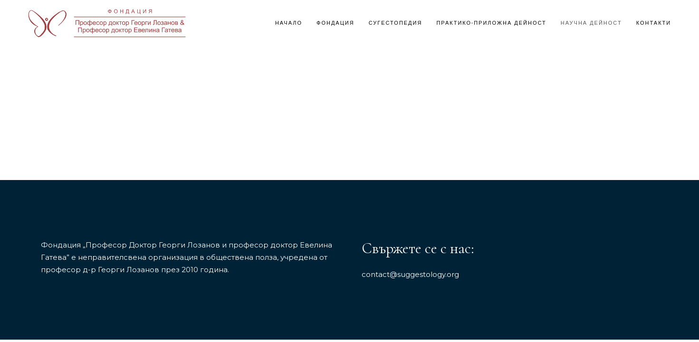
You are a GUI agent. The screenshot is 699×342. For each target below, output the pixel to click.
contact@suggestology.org (410, 274)
